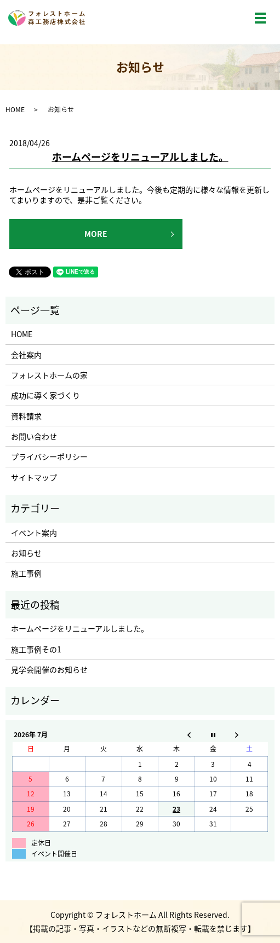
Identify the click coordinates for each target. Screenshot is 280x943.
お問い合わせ (34, 436)
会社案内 (26, 354)
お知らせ (26, 552)
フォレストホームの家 (49, 374)
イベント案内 (34, 532)
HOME (15, 109)
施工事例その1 (36, 649)
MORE (95, 233)
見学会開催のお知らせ (49, 669)
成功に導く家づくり (45, 395)
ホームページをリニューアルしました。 (140, 156)
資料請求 (26, 415)
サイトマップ (34, 477)
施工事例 (26, 573)
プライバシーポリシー (49, 456)
